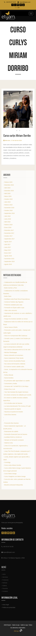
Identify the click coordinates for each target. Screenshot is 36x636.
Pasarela (5, 589)
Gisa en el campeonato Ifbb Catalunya (15, 335)
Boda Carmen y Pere (10, 288)
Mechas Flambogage (10, 352)
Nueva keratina (8, 378)
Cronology (7, 462)
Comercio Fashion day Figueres (13, 302)
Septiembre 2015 (9, 261)
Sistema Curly (8, 443)
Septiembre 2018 (9, 213)
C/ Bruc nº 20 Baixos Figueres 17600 (14, 558)
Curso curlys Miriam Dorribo (12, 465)
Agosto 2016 (8, 256)
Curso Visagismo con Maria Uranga (15, 476)
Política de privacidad (8, 607)
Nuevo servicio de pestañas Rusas (14, 361)
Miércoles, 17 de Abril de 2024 (12, 140)
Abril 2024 (7, 188)
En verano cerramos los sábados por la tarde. (17, 395)
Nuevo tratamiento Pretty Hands (13, 358)
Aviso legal (5, 604)
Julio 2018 (7, 216)
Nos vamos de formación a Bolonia (14, 364)
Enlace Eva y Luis (9, 389)
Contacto (5, 592)
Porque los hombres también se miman (16, 319)
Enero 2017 (7, 253)
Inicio (4, 575)
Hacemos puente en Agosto (12, 409)
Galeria (4, 586)
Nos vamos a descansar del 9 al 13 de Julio (17, 349)
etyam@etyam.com (25, 2)
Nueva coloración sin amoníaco (13, 355)
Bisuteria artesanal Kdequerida (13, 485)
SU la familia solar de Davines (13, 403)
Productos (5, 581)
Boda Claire (7, 296)
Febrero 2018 (8, 224)
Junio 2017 (7, 247)
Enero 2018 (7, 227)
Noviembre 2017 (9, 233)
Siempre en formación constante (14, 440)
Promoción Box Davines (11, 423)
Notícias (4, 583)
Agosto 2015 (8, 264)
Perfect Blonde (8, 375)
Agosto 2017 (8, 241)
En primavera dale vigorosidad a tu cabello (17, 380)
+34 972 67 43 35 (11, 2)
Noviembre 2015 (9, 258)
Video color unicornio (10, 310)
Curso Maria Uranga (10, 473)
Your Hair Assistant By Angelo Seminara (16, 392)
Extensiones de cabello (11, 431)
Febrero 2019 (8, 205)
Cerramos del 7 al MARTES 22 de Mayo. (16, 386)
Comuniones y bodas (10, 383)
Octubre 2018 (8, 210)
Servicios (5, 578)
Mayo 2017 (7, 250)
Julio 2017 (7, 244)
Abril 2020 (7, 193)
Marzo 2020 (7, 196)
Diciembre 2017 (9, 230)
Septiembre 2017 (9, 239)
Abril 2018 (7, 222)
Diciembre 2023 (9, 190)
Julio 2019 (7, 202)
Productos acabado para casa (13, 305)
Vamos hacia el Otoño (10, 327)
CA (18, 7)
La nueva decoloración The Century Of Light (17, 406)
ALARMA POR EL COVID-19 (13, 437)
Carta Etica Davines (10, 414)
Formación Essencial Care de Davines (15, 434)
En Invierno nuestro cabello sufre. (14, 366)
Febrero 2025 (8, 182)
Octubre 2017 (8, 236)
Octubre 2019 (8, 199)
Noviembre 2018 (9, 207)
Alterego (18, 631)
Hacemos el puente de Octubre (13, 412)
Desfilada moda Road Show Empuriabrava (17, 299)
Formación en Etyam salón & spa (14, 307)
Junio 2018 (7, 219)
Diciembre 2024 (9, 185)
